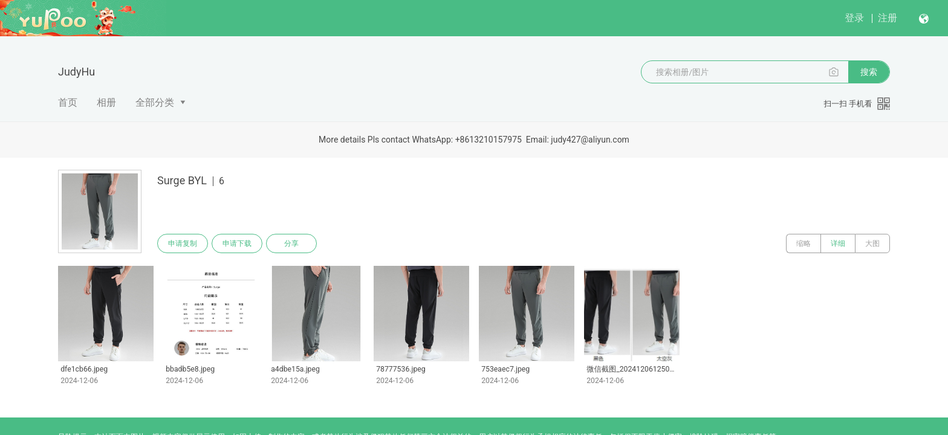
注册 (887, 18)
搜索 (868, 72)
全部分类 (154, 102)
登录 (854, 18)
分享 (291, 243)
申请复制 (182, 243)
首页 (67, 102)
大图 (872, 243)
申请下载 (237, 243)
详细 (838, 243)
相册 (106, 102)
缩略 (803, 243)
